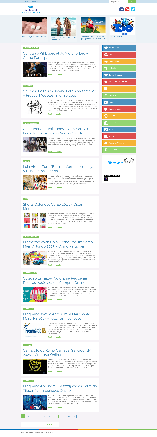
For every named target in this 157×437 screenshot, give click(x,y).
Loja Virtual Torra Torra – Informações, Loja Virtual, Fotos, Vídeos (58, 168)
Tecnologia (111, 150)
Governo (110, 122)
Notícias (28, 345)
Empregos (110, 102)
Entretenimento (31, 48)
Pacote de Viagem (114, 143)
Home (25, 2)
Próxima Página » (51, 424)
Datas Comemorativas (115, 82)
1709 (67, 416)
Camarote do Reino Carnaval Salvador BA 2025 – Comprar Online (57, 352)
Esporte (109, 116)
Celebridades (112, 61)
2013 (26, 199)
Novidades (28, 308)
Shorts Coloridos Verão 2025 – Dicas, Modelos (53, 206)
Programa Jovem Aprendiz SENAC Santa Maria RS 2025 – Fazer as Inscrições (56, 316)
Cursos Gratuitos (113, 75)
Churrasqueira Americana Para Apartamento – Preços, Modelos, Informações (59, 93)
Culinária (28, 85)
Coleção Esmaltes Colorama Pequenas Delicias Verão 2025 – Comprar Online (55, 280)
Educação (110, 95)
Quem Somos (36, 2)
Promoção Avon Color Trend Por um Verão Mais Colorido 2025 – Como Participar (58, 244)
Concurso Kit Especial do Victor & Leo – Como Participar (55, 55)
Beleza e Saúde (30, 273)
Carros (109, 54)
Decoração (111, 88)
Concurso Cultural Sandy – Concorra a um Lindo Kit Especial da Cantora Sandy (58, 130)
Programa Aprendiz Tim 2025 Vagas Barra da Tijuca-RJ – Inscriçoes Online (60, 388)
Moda (26, 161)
